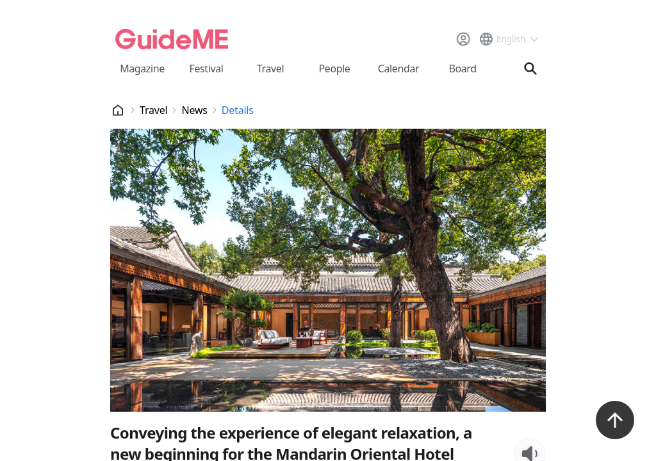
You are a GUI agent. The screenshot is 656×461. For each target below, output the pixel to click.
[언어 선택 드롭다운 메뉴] (508, 39)
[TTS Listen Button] (530, 287)
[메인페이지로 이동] (171, 39)
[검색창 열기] (530, 68)
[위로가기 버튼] (615, 420)
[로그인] (463, 39)
